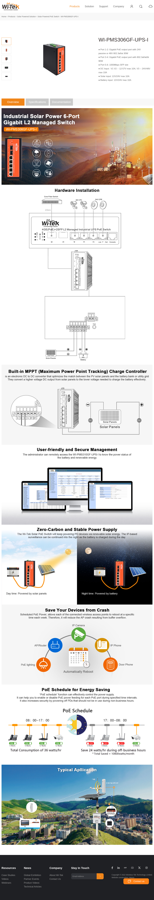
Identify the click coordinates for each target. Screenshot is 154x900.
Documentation (61, 102)
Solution (89, 6)
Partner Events (31, 879)
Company (118, 6)
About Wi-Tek (56, 875)
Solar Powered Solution (26, 17)
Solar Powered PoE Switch (48, 17)
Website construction (120, 877)
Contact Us (55, 879)
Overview (13, 102)
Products (75, 6)
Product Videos (32, 883)
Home (4, 17)
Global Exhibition (32, 875)
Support (103, 6)
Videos (5, 879)
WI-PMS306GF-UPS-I (69, 17)
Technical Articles (32, 886)
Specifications (37, 102)
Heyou (131, 877)
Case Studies (8, 875)
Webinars (6, 883)
